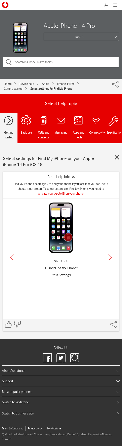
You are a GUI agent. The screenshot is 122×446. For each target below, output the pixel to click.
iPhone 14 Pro (66, 84)
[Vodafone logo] (5, 5)
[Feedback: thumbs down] (17, 324)
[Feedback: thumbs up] (8, 324)
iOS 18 (79, 37)
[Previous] (11, 257)
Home (8, 84)
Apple (45, 84)
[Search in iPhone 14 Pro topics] (61, 62)
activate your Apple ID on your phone (61, 193)
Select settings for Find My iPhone (51, 89)
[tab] (61, 402)
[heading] (61, 370)
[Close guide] (117, 157)
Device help (26, 84)
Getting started (13, 89)
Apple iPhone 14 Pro (69, 25)
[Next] (110, 257)
